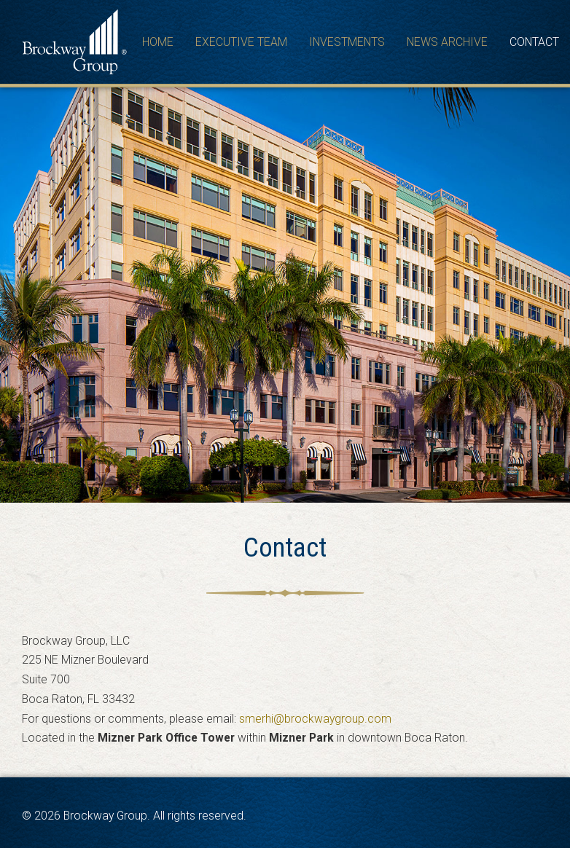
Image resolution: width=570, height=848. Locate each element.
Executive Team (241, 42)
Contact (534, 42)
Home (157, 42)
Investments (347, 42)
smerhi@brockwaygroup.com (315, 719)
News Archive (447, 42)
